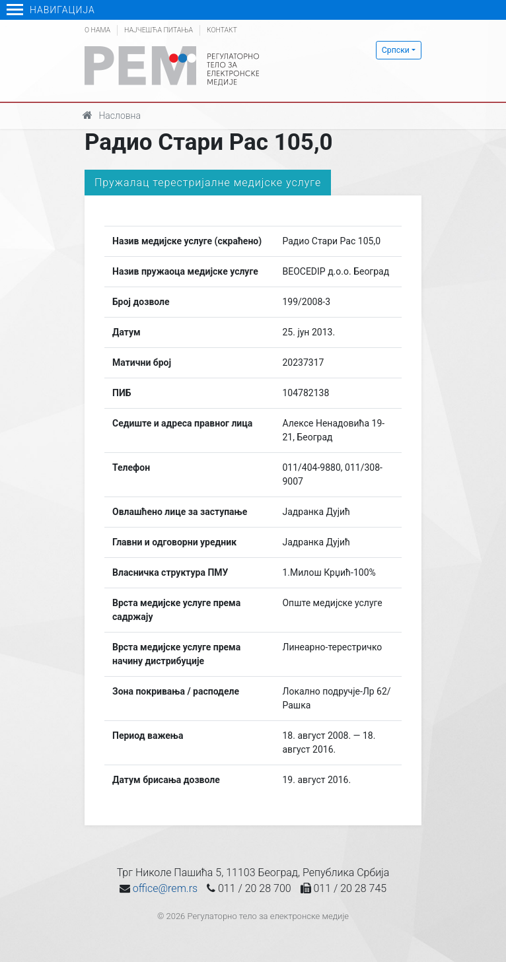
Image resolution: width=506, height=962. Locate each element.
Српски (396, 50)
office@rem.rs (165, 888)
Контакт (222, 30)
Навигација (51, 10)
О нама (97, 30)
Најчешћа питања (158, 30)
